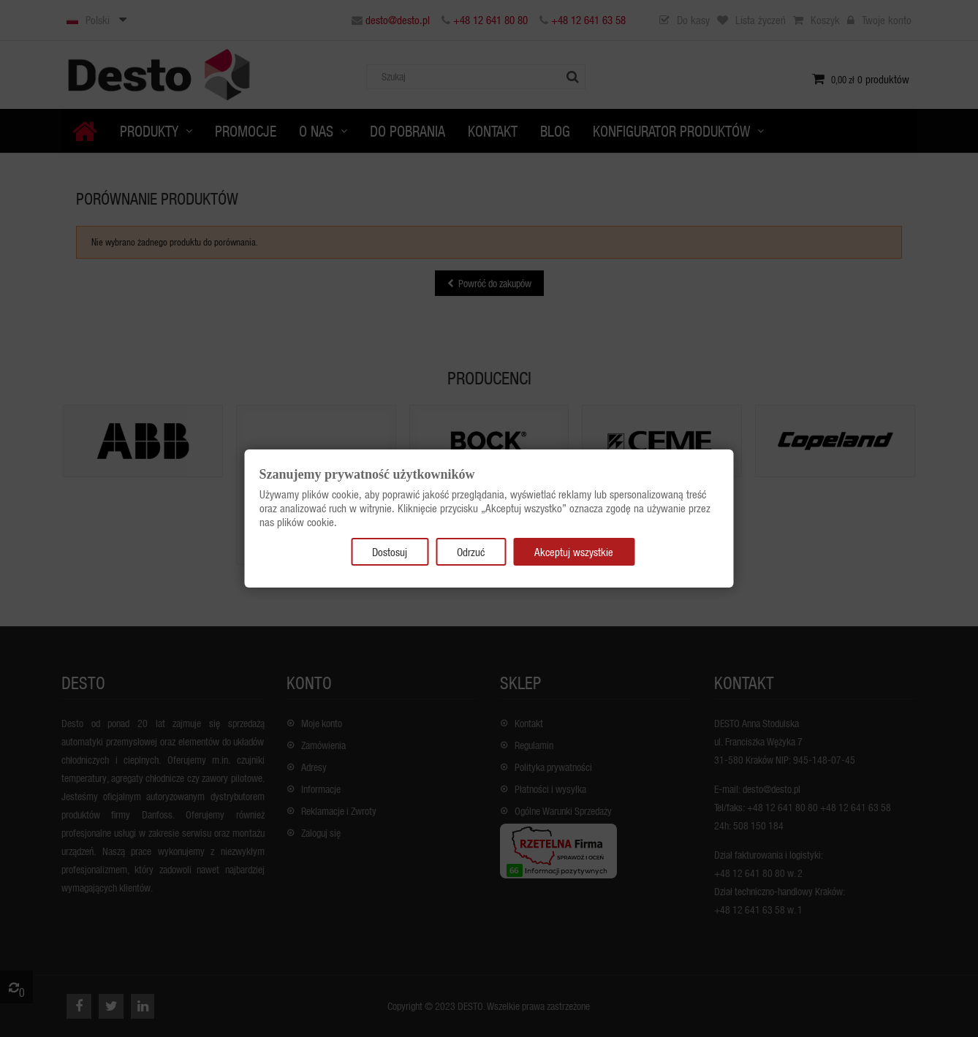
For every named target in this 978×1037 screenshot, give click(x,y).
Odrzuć (471, 551)
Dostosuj (389, 551)
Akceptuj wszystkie (573, 551)
